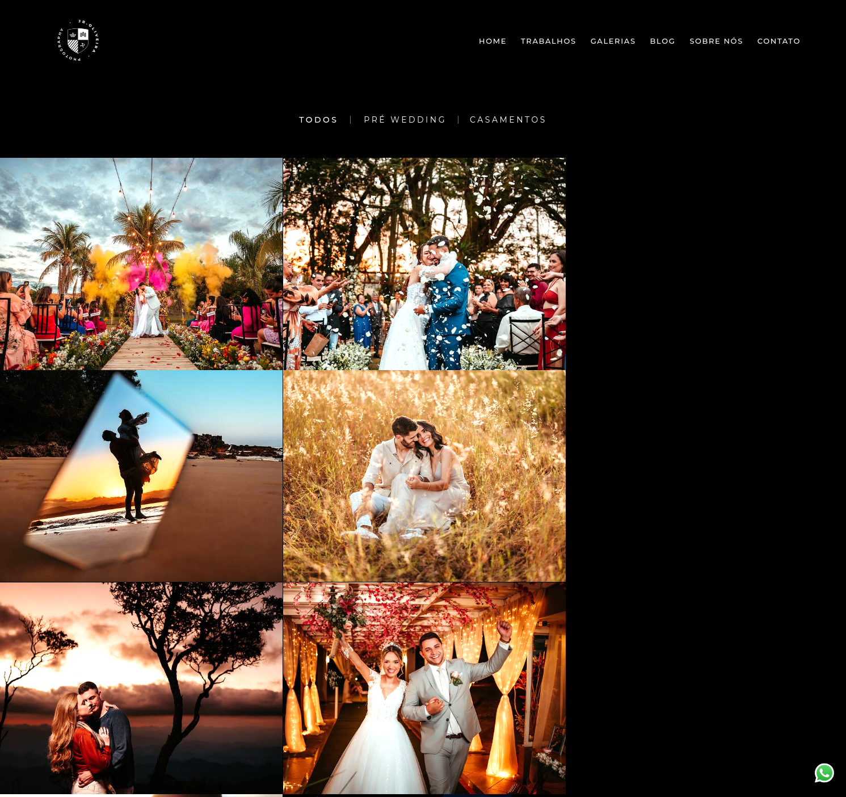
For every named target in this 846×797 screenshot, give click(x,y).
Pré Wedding (405, 120)
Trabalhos (548, 40)
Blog (663, 40)
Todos (318, 120)
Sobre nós (716, 40)
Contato (779, 40)
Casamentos (508, 120)
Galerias (613, 40)
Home (493, 40)
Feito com (423, 787)
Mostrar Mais (423, 685)
